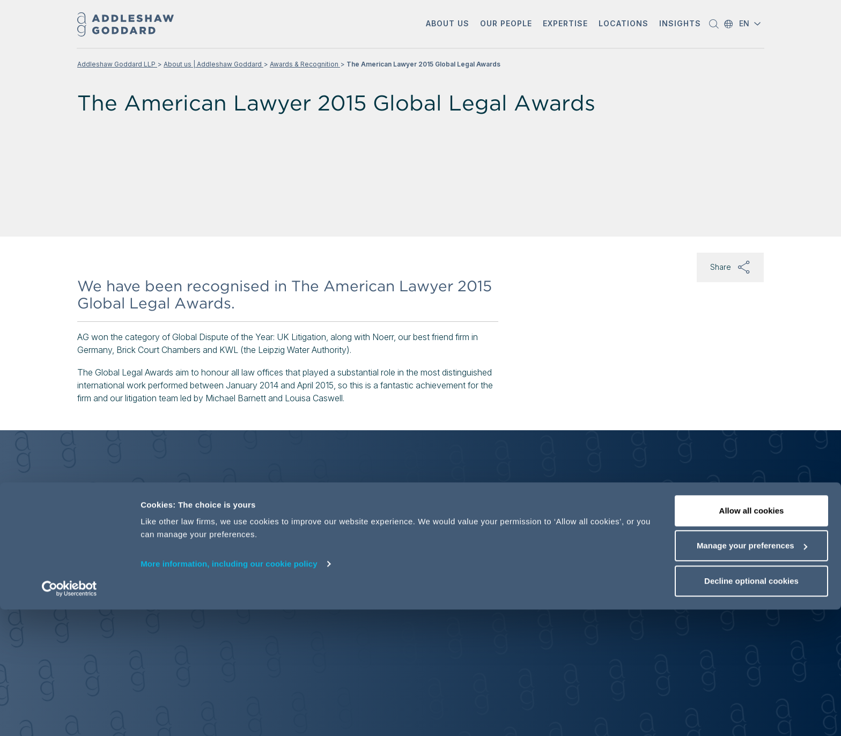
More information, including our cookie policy (229, 690)
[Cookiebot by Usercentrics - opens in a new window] (69, 715)
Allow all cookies (751, 637)
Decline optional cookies (751, 707)
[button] (447, 24)
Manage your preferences (752, 672)
